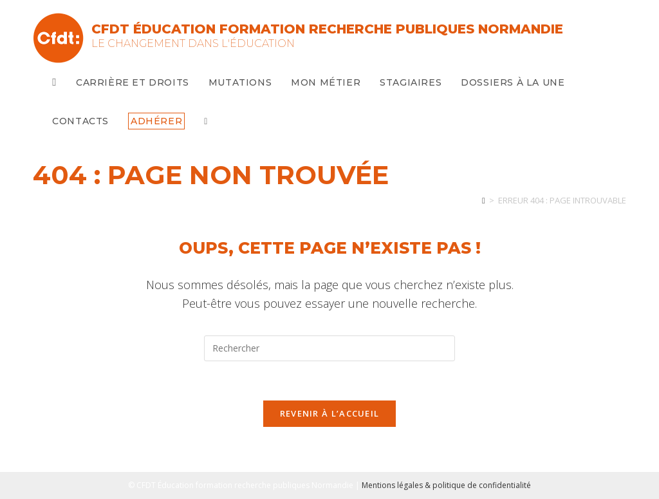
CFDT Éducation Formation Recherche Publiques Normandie (327, 29)
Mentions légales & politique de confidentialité (446, 485)
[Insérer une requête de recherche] (329, 348)
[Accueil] (483, 200)
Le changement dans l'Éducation (193, 43)
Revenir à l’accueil (330, 413)
